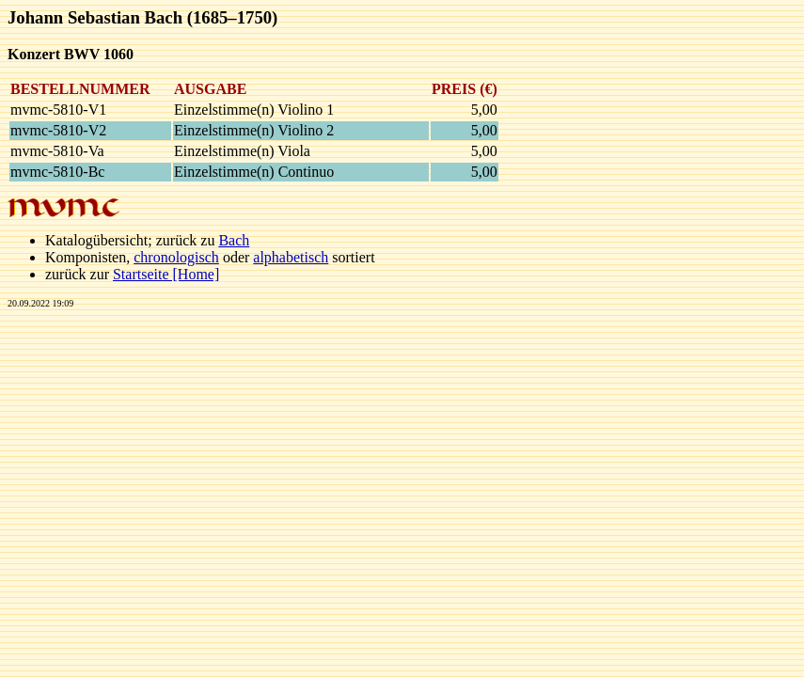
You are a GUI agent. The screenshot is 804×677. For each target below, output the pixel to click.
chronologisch (176, 257)
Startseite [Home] (166, 274)
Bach (233, 240)
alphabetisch (290, 257)
